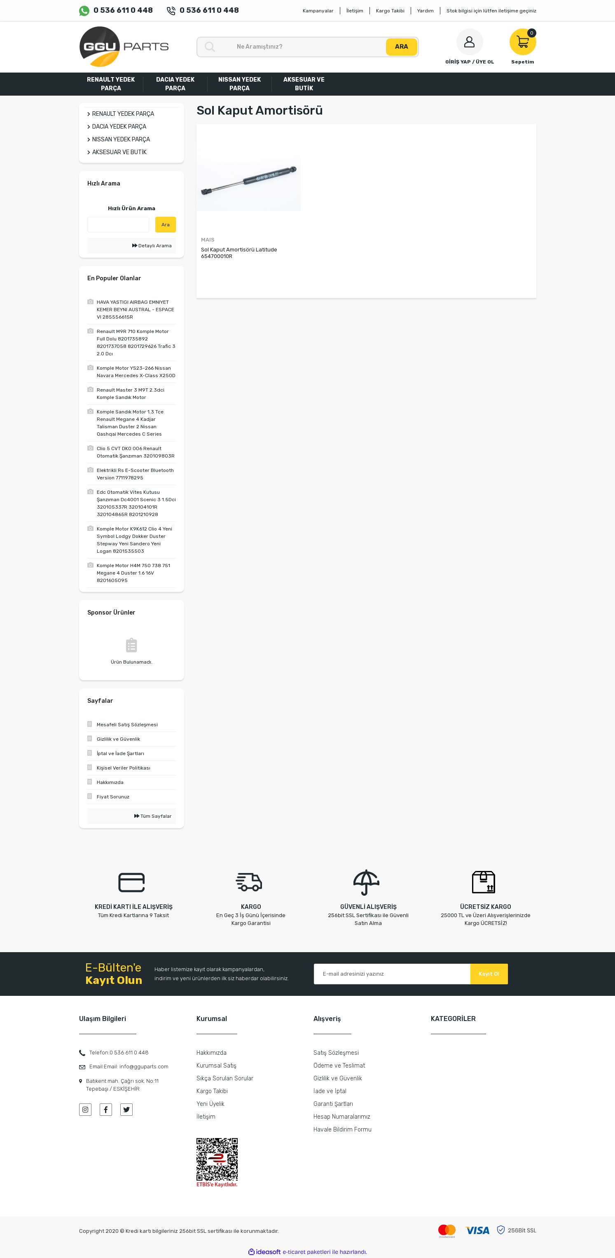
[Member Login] (469, 47)
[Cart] (523, 47)
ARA (401, 46)
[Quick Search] (118, 224)
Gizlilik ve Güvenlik (337, 1078)
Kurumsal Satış (216, 1065)
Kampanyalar (318, 11)
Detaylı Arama (152, 246)
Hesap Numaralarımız (341, 1116)
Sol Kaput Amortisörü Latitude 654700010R (239, 252)
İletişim (354, 11)
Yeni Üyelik (210, 1104)
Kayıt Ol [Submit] (489, 974)
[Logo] (124, 46)
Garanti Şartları (333, 1104)
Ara (165, 225)
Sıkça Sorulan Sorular (224, 1078)
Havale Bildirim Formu (342, 1129)
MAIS (208, 240)
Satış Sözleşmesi (336, 1052)
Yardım (425, 11)
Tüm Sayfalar (153, 816)
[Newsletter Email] (411, 974)
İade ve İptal (329, 1091)
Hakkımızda (211, 1052)
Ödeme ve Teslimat (339, 1065)
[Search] (307, 47)
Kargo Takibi (390, 11)
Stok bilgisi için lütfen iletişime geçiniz (491, 11)
